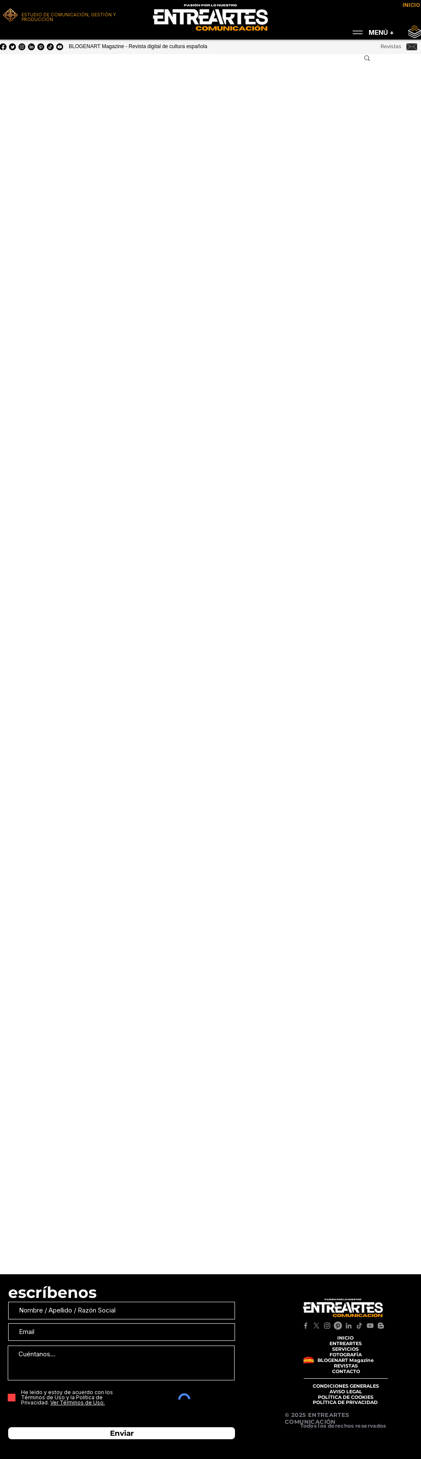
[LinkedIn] (31, 46)
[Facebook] (306, 1326)
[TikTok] (359, 1326)
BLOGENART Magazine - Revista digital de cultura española (138, 46)
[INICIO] (345, 1338)
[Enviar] (121, 1433)
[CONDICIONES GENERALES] (345, 1386)
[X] (316, 1326)
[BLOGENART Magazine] (345, 1360)
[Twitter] (12, 46)
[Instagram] (21, 46)
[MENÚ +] (370, 32)
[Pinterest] (40, 46)
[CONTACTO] (346, 1371)
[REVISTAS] (346, 1366)
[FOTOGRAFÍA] (345, 1355)
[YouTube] (59, 46)
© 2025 (296, 1414)
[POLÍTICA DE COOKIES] (345, 1397)
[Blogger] (381, 1326)
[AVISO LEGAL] (345, 1392)
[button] (367, 58)
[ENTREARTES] (345, 1343)
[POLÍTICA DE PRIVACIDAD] (345, 1402)
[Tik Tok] (50, 46)
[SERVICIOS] (345, 1349)
